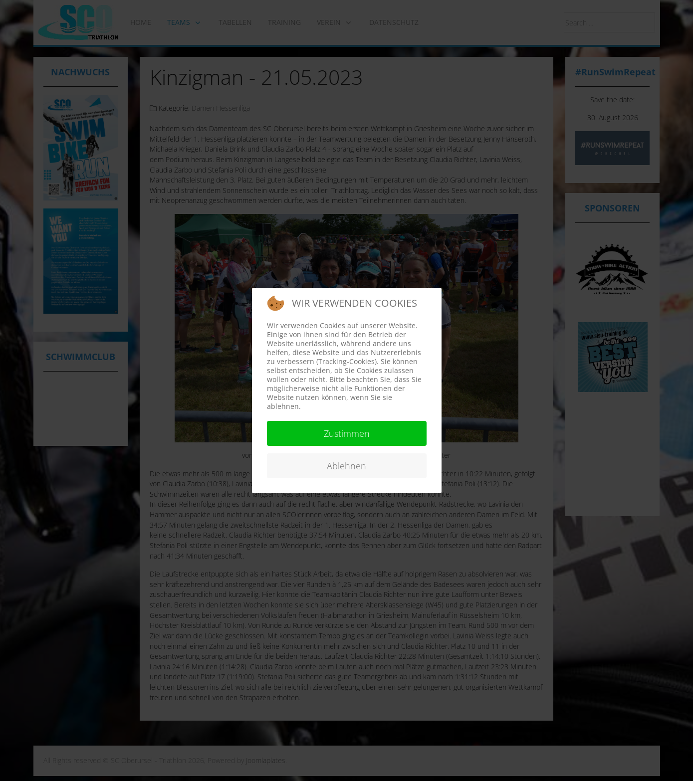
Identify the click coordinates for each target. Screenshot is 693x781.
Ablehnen (346, 466)
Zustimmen (347, 433)
